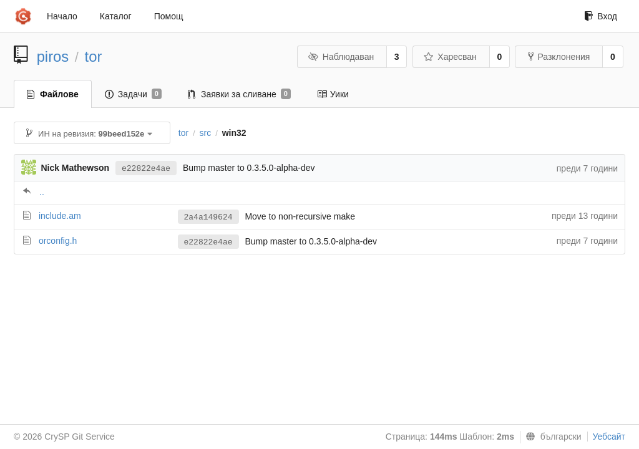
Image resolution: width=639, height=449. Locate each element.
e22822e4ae (146, 168)
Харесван (450, 57)
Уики (333, 94)
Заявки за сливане (239, 94)
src (206, 133)
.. (41, 192)
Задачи (133, 94)
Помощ (168, 16)
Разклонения (559, 57)
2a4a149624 (208, 217)
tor (93, 56)
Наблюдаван (341, 57)
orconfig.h (58, 241)
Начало (62, 16)
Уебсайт (609, 437)
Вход (600, 16)
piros (53, 56)
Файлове (53, 94)
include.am (60, 216)
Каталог (116, 16)
